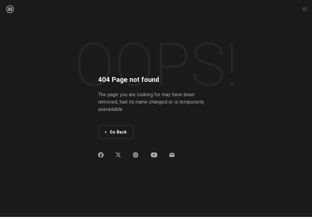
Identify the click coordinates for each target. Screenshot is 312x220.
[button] (172, 156)
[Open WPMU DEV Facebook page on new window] (101, 156)
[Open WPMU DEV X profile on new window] (118, 156)
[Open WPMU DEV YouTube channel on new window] (154, 156)
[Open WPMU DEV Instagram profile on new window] (135, 156)
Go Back (116, 132)
